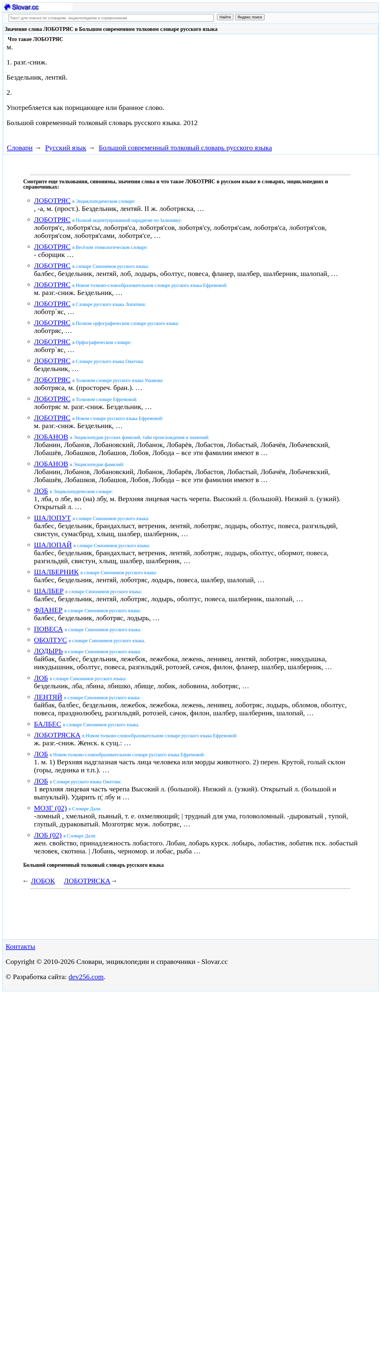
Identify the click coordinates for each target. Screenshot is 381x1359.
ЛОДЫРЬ (48, 651)
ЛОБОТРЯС (52, 200)
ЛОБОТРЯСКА (57, 735)
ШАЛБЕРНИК (56, 572)
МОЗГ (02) (50, 808)
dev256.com (86, 977)
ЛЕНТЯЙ (48, 697)
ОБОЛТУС (50, 640)
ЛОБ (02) (48, 835)
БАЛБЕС (47, 724)
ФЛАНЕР (48, 610)
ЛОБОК (43, 881)
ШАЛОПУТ (52, 518)
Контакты (20, 946)
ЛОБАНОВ (51, 437)
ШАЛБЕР (49, 591)
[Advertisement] (251, 83)
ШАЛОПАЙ (53, 545)
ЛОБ (41, 491)
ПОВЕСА (48, 629)
